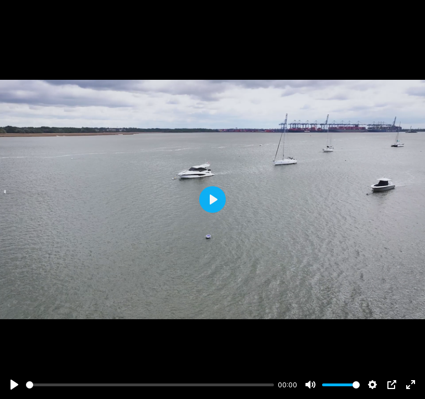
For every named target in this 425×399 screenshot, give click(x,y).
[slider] (150, 385)
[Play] (14, 384)
